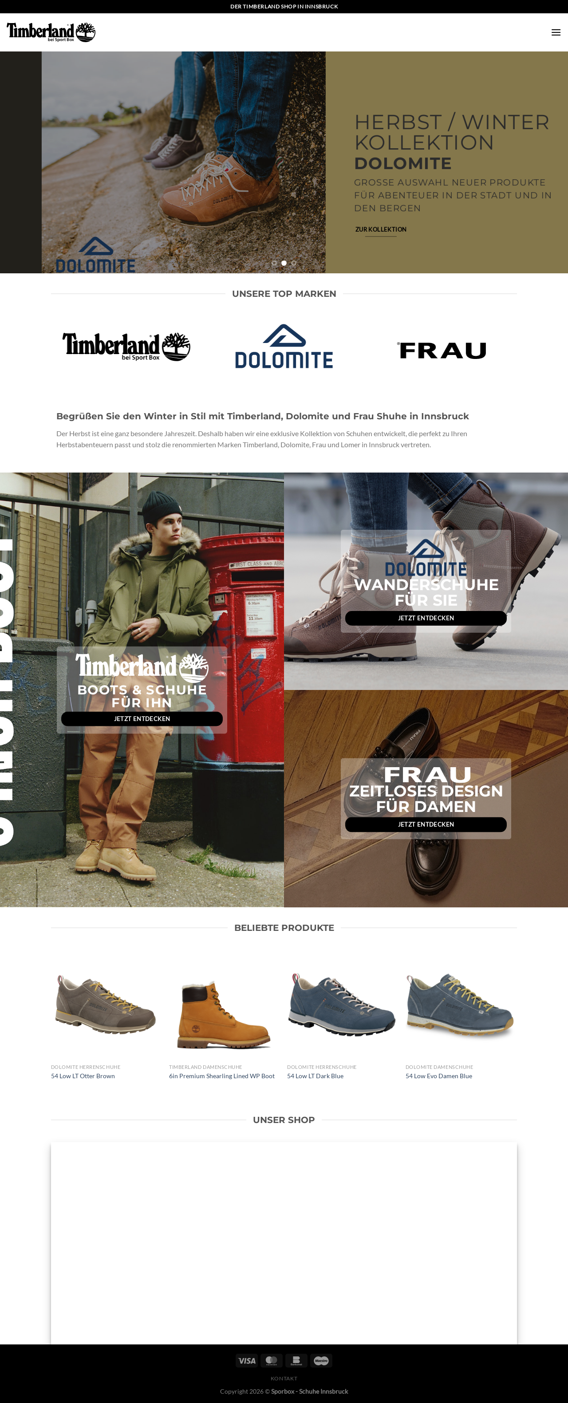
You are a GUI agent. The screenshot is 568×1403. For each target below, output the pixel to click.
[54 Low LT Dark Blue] (342, 1005)
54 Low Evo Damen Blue (439, 1076)
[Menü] (556, 32)
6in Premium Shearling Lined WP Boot (222, 1076)
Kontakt (284, 1378)
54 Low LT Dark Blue (315, 1076)
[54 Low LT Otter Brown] (106, 1005)
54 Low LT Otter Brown (83, 1076)
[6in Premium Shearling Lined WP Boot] (224, 1005)
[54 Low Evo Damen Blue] (460, 1005)
